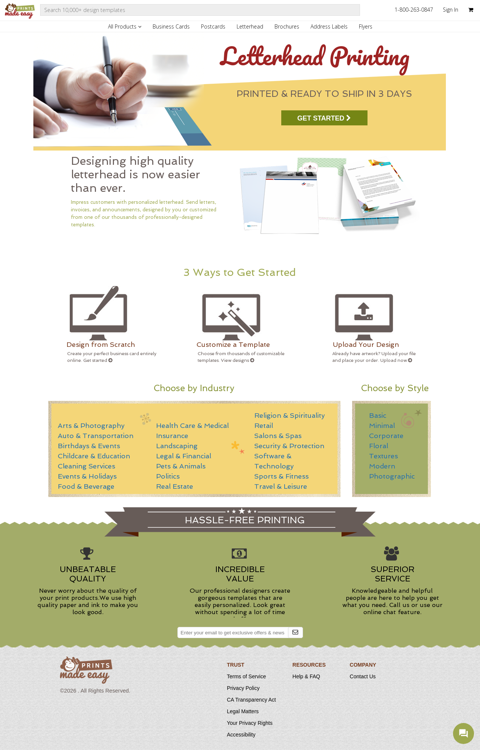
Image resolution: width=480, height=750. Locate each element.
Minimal (382, 425)
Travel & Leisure (280, 486)
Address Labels (329, 26)
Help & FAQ (306, 676)
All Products (124, 26)
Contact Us (363, 676)
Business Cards (171, 26)
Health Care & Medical (192, 425)
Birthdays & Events (89, 446)
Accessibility (241, 735)
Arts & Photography (91, 425)
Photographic (392, 476)
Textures (383, 456)
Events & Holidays (87, 476)
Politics (168, 476)
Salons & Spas (278, 436)
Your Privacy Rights (250, 723)
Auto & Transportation (96, 436)
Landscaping (177, 446)
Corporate (386, 436)
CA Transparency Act (251, 700)
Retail (263, 425)
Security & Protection (289, 446)
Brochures (286, 26)
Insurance (172, 436)
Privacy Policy (243, 688)
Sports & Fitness (281, 476)
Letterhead (250, 26)
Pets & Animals (181, 466)
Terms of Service (246, 676)
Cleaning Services (86, 466)
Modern (382, 466)
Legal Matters (243, 711)
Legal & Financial (183, 456)
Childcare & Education (94, 456)
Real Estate (174, 486)
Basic (377, 415)
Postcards (213, 26)
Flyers (365, 26)
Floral (378, 446)
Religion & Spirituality (289, 415)
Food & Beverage (86, 486)
